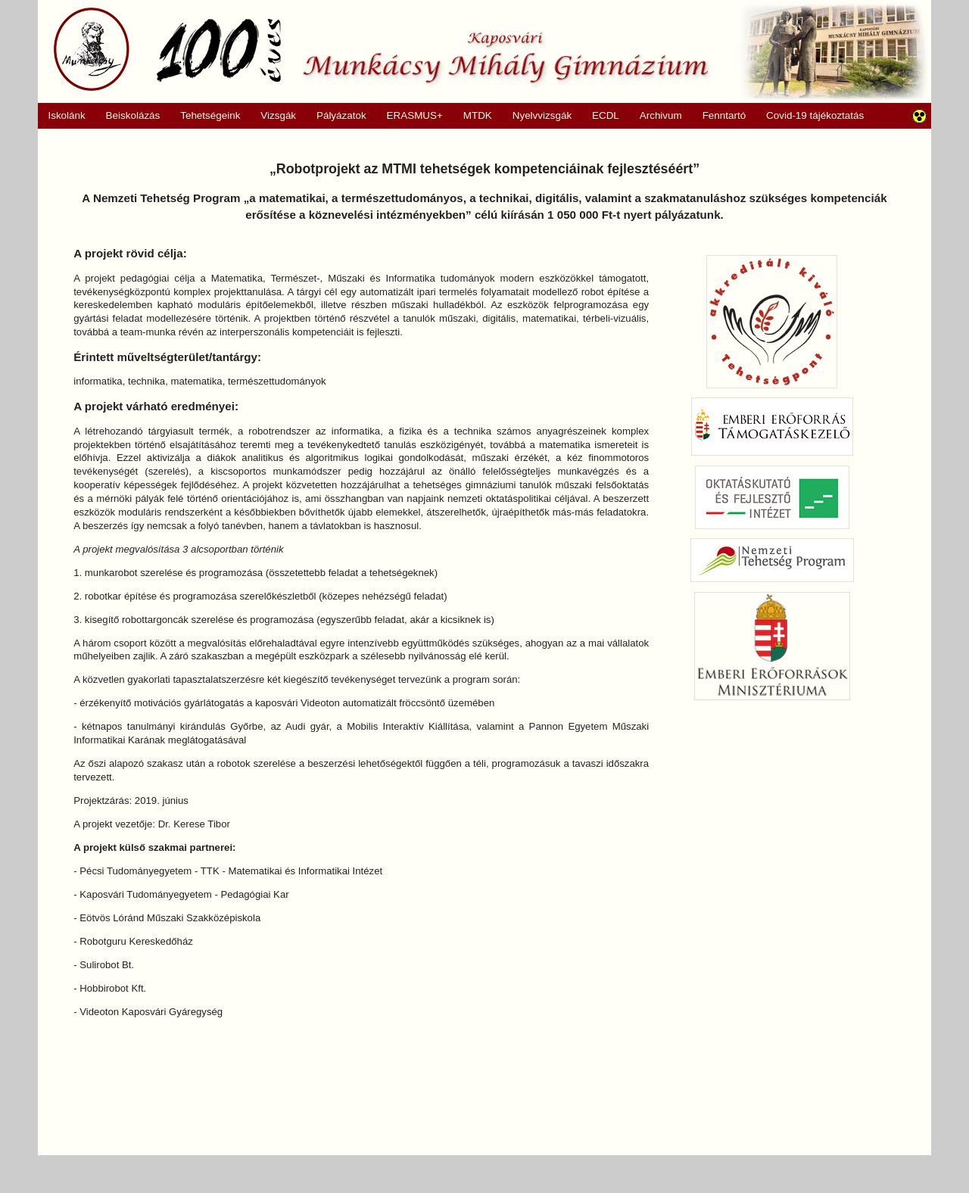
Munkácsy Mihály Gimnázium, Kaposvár (381, 49)
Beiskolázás (127, 116)
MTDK (472, 116)
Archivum (655, 116)
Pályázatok (336, 116)
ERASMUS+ (409, 116)
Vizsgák (278, 115)
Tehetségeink (205, 116)
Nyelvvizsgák (537, 116)
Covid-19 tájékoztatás (815, 115)
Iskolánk (62, 116)
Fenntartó (724, 115)
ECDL (605, 115)
